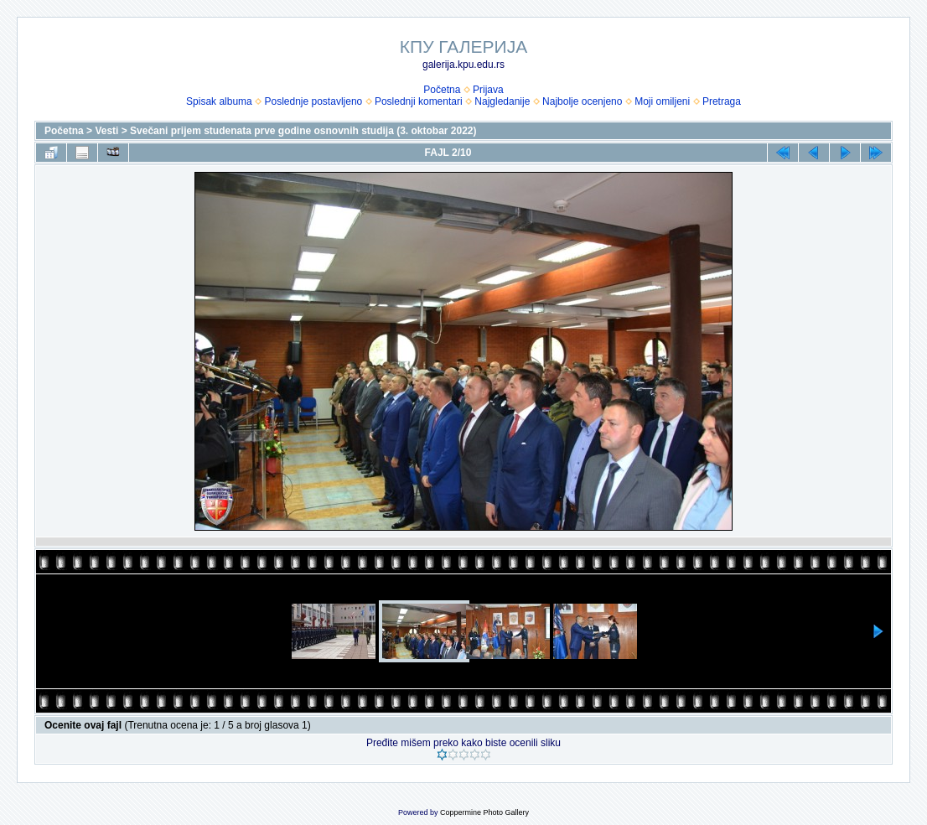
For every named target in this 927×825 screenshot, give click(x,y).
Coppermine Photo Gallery (484, 812)
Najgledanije (502, 101)
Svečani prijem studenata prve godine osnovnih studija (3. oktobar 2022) (303, 131)
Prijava (488, 90)
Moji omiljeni (662, 101)
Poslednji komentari (419, 101)
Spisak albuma (219, 101)
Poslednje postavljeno (313, 101)
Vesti (106, 131)
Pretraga (721, 101)
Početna (441, 90)
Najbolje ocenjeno (582, 101)
